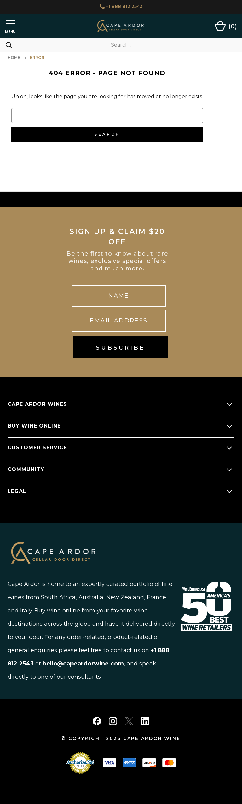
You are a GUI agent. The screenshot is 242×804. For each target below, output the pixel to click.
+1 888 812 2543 (121, 6)
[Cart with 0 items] (226, 26)
